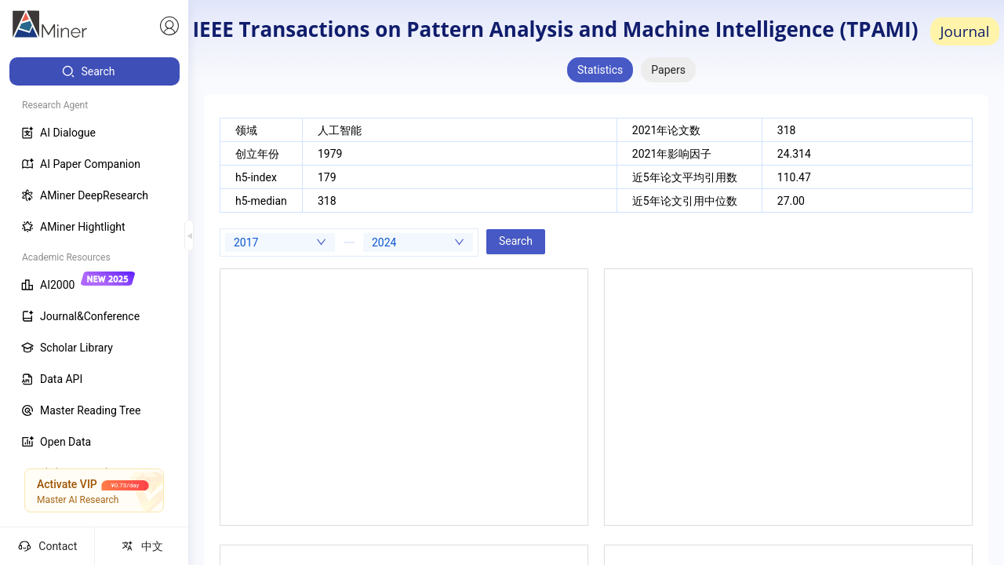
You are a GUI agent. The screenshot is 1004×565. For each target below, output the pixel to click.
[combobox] (280, 242)
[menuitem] (94, 71)
